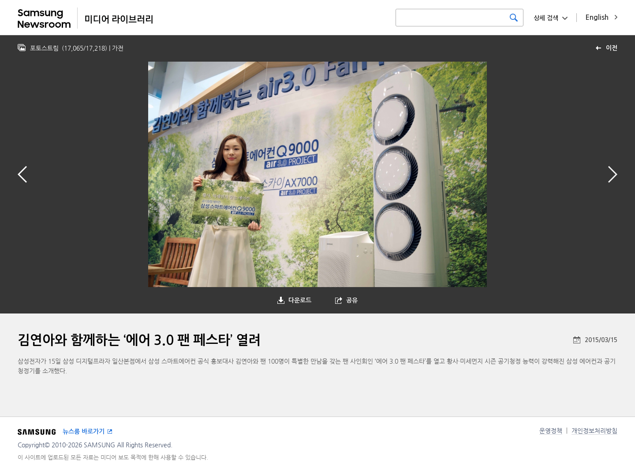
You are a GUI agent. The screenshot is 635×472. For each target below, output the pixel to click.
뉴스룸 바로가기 (84, 431)
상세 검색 (546, 18)
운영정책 (550, 430)
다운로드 (299, 300)
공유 (352, 300)
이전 (611, 48)
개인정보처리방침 (594, 430)
